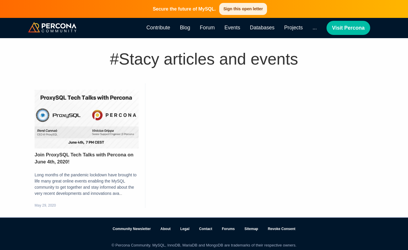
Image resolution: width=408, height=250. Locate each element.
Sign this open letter (243, 8)
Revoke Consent (281, 229)
